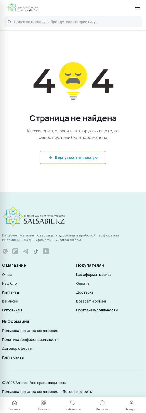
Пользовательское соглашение (30, 330)
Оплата (82, 283)
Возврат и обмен (91, 301)
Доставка (85, 292)
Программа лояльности (97, 310)
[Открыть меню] (137, 8)
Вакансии (10, 301)
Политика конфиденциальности (30, 339)
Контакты (10, 292)
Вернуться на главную (73, 157)
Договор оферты (17, 348)
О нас (7, 274)
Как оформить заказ (93, 274)
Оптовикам (12, 310)
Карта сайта (13, 357)
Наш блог (10, 283)
